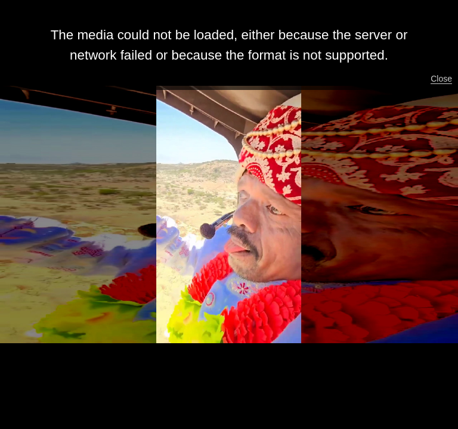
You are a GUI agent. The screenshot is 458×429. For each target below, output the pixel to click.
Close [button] (441, 78)
